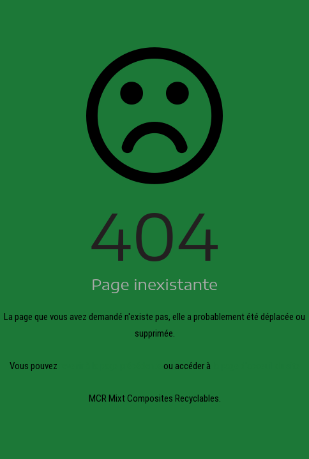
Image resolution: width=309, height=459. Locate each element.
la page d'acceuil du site (256, 366)
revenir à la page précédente (110, 366)
